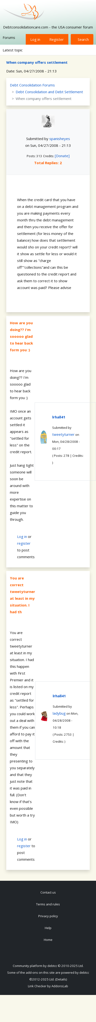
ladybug (59, 713)
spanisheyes (59, 138)
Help (48, 928)
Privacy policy (48, 916)
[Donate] (62, 155)
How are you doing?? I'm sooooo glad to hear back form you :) (21, 336)
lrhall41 (58, 417)
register (24, 543)
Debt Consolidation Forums (32, 85)
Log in (35, 39)
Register (56, 39)
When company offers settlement (37, 62)
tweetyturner (63, 434)
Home (48, 939)
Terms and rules (48, 904)
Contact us (48, 892)
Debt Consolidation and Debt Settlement (49, 91)
